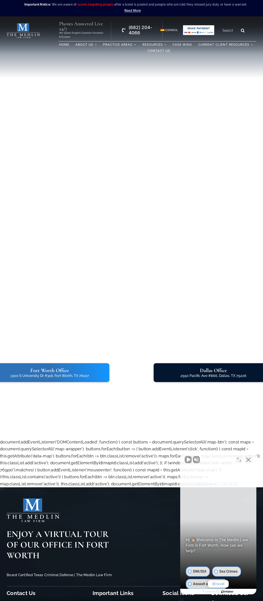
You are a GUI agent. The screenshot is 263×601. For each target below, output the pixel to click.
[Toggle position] (239, 459)
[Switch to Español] (167, 30)
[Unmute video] (184, 459)
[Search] (243, 30)
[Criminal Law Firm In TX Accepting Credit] (198, 26)
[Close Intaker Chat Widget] (248, 459)
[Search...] (229, 30)
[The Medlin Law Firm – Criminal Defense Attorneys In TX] (23, 25)
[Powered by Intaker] (225, 591)
